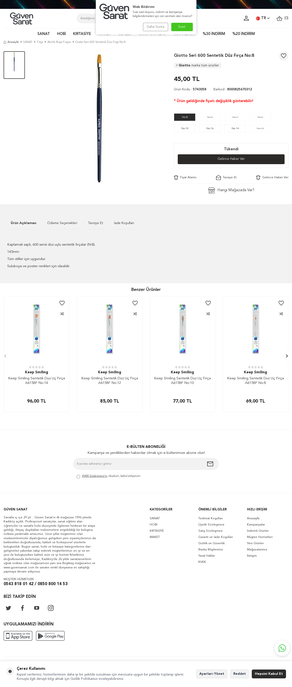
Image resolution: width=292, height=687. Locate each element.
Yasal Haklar (206, 555)
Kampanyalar (256, 524)
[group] (99, 118)
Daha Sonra (155, 27)
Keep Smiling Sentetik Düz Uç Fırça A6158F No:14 (36, 381)
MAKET (155, 537)
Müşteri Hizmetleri (260, 537)
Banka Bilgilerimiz (210, 549)
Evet (181, 27)
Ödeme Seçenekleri (62, 223)
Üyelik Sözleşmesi (211, 524)
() (282, 18)
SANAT (43, 34)
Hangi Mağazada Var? (231, 190)
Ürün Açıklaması (23, 223)
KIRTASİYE (82, 34)
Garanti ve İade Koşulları (215, 537)
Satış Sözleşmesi (210, 530)
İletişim (252, 555)
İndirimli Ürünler (258, 530)
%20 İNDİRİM (243, 34)
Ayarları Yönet (211, 673)
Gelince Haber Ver (231, 159)
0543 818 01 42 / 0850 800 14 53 (36, 584)
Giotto (197, 65)
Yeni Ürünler (255, 543)
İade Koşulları (124, 223)
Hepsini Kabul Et (269, 673)
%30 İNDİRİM (214, 34)
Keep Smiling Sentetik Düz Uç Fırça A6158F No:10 (182, 381)
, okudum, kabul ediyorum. (109, 476)
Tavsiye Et (226, 177)
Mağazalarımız (257, 549)
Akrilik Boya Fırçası (59, 42)
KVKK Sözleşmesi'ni (94, 476)
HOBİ (61, 34)
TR (262, 18)
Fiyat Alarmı (185, 177)
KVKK (202, 562)
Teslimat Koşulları (210, 518)
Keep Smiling (36, 373)
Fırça (40, 42)
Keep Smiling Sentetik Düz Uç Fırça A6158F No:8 (255, 381)
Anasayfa (11, 42)
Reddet (239, 673)
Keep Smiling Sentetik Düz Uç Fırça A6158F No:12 (109, 381)
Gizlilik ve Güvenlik (211, 543)
